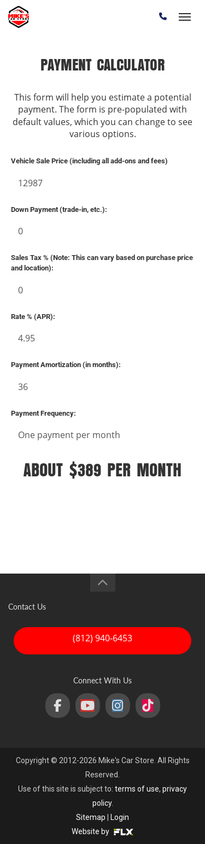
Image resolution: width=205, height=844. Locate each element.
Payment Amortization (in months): (66, 365)
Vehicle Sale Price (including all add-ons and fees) (89, 161)
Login (119, 817)
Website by (102, 831)
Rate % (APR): (33, 316)
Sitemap (91, 817)
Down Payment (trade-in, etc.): (59, 209)
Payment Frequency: (43, 413)
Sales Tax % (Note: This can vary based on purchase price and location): (102, 262)
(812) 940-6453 (102, 638)
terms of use (137, 788)
